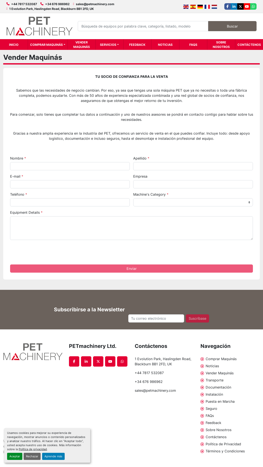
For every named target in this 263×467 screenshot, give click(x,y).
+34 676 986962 (57, 4)
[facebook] (227, 6)
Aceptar (14, 456)
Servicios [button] (108, 44)
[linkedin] (234, 6)
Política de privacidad (33, 449)
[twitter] (240, 6)
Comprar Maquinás (46, 44)
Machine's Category (150, 194)
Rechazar (32, 456)
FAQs (193, 44)
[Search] (143, 26)
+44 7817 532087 (24, 4)
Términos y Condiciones (225, 451)
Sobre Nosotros (221, 44)
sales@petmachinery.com (95, 4)
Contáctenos (249, 44)
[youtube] (247, 6)
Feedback (137, 44)
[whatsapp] (253, 6)
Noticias (165, 44)
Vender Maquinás (81, 44)
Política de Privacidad (223, 444)
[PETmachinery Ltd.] (33, 351)
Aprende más (53, 456)
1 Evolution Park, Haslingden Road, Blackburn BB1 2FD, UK (51, 9)
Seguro (211, 408)
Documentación (218, 387)
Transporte (214, 380)
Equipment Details (26, 212)
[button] (47, 44)
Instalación (214, 394)
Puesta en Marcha (220, 401)
